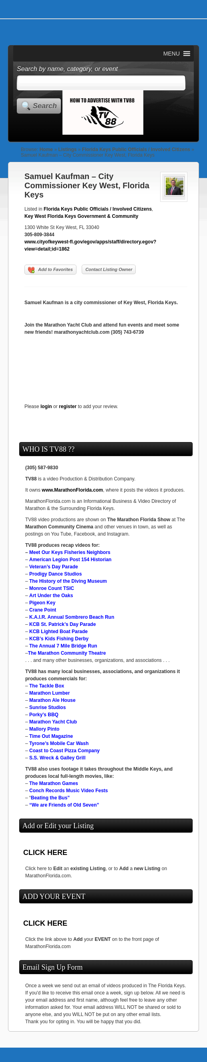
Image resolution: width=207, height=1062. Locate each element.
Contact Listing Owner (108, 269)
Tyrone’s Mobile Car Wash (58, 743)
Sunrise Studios (47, 707)
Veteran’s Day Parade (53, 567)
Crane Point (42, 610)
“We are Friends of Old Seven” (64, 805)
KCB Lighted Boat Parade (58, 631)
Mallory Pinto (44, 729)
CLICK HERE (45, 853)
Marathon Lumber (49, 693)
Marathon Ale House (52, 700)
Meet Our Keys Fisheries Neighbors (70, 552)
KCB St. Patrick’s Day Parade (62, 624)
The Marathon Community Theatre (67, 653)
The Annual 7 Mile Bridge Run (63, 646)
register (67, 406)
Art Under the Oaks (51, 595)
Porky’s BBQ (43, 714)
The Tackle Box (46, 686)
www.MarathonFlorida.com (72, 490)
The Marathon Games (53, 783)
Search (45, 106)
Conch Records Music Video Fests (68, 790)
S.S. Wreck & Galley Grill (57, 758)
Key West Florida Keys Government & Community (81, 216)
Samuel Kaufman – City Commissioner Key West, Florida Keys (86, 185)
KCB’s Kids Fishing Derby (58, 639)
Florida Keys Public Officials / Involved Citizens (136, 149)
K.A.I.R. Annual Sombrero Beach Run (71, 617)
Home (46, 149)
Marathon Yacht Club (53, 722)
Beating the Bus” (50, 798)
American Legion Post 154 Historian (70, 559)
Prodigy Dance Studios (55, 574)
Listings (67, 149)
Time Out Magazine (51, 736)
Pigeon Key (42, 603)
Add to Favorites (50, 270)
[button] (171, 54)
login (46, 406)
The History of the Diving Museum (68, 581)
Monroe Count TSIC (51, 588)
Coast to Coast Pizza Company (64, 750)
